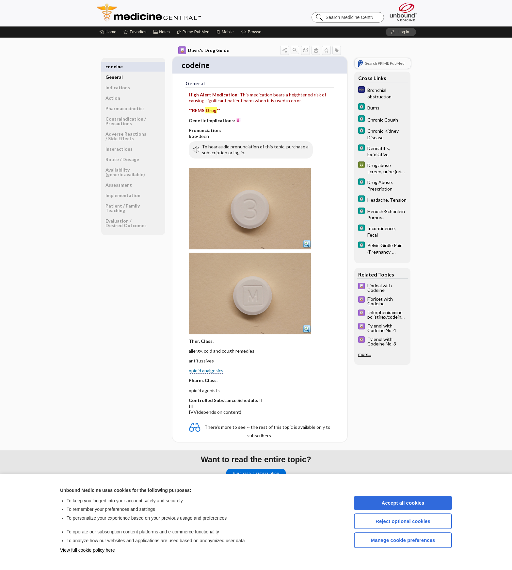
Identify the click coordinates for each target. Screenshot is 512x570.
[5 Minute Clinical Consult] (382, 107)
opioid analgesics (206, 371)
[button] (252, 32)
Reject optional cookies (403, 521)
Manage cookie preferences (403, 540)
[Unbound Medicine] (403, 12)
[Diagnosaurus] (382, 92)
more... (364, 354)
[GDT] (382, 167)
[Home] (108, 32)
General (114, 66)
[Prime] (193, 32)
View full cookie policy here (87, 550)
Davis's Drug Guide (203, 50)
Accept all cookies (403, 503)
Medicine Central (177, 13)
